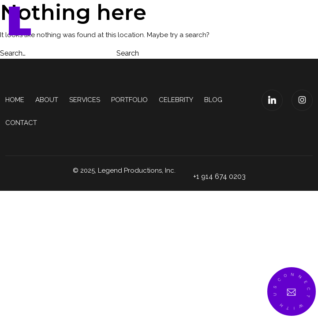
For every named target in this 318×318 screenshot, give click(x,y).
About (46, 100)
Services (84, 100)
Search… (13, 53)
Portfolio (129, 100)
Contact (21, 123)
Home (14, 100)
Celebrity (176, 100)
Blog (213, 100)
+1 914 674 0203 (219, 176)
